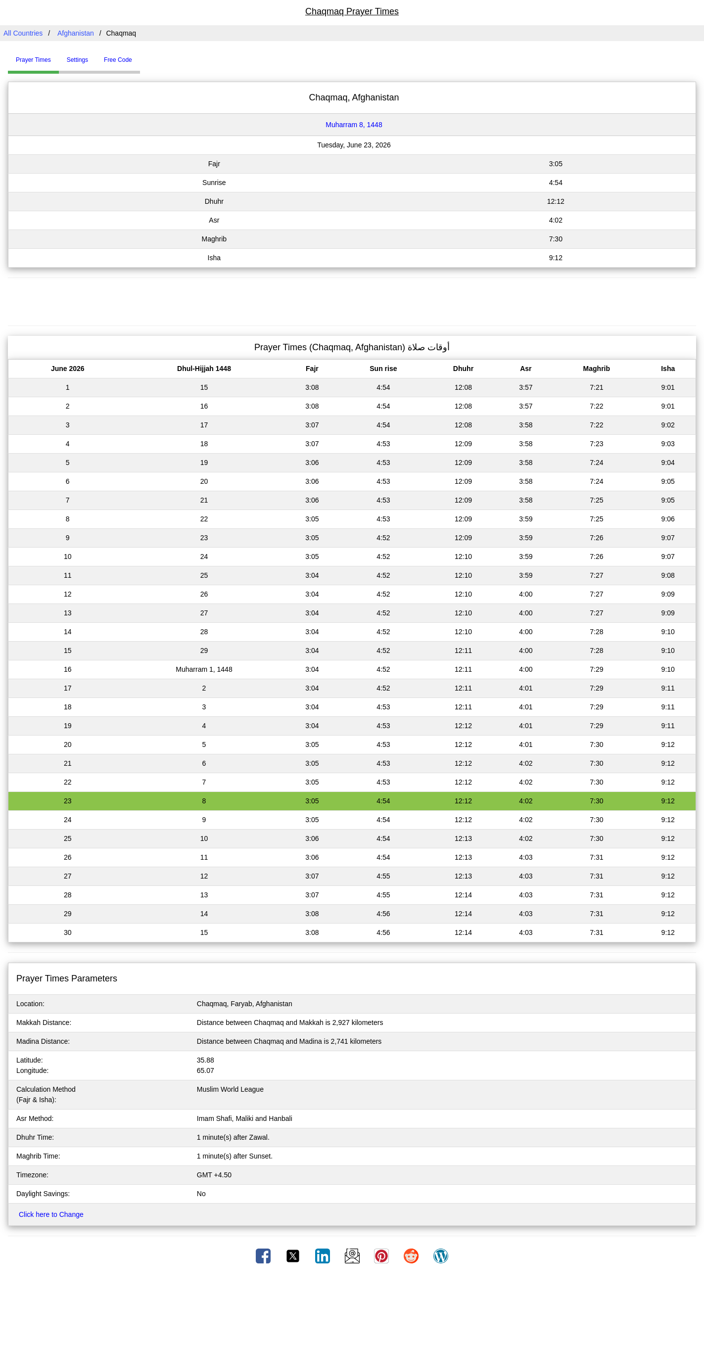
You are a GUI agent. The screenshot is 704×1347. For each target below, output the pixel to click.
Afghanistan (75, 33)
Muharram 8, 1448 (354, 125)
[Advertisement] (352, 300)
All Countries (23, 33)
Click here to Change (51, 1214)
